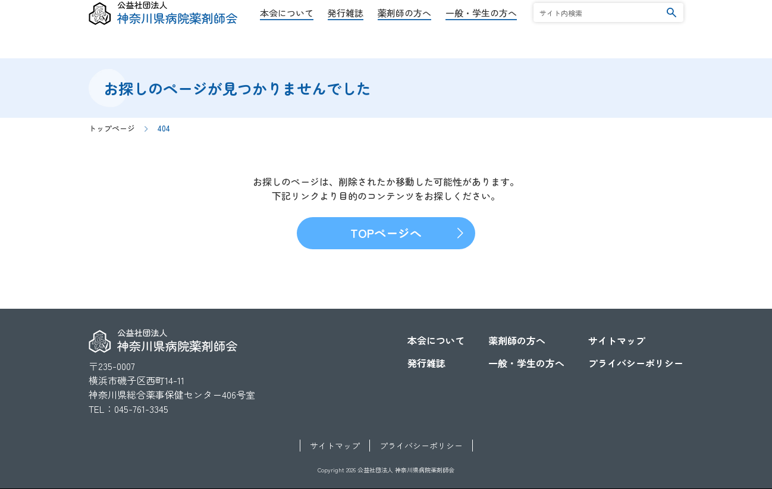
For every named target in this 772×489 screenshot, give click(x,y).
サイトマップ (616, 340)
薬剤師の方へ (404, 32)
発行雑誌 (345, 32)
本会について (286, 32)
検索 (671, 31)
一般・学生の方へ (481, 32)
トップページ (112, 128)
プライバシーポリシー (635, 363)
